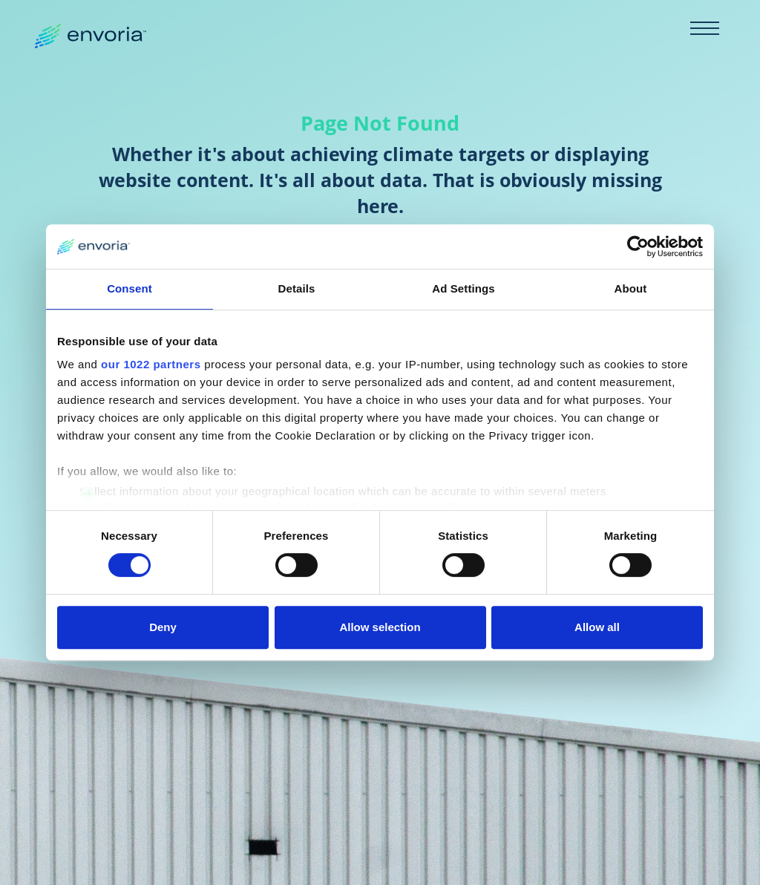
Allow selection (379, 627)
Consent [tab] (129, 288)
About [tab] (631, 288)
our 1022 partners (150, 364)
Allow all (597, 627)
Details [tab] (296, 288)
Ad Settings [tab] (463, 288)
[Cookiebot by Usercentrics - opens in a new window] (638, 246)
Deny (163, 627)
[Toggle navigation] (704, 28)
